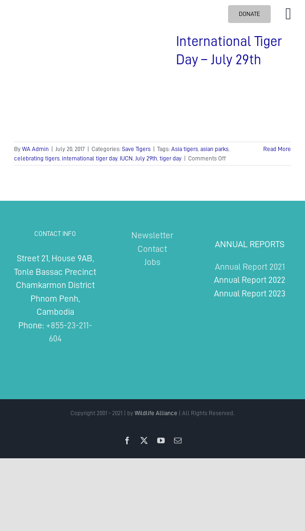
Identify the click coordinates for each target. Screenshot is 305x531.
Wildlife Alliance (156, 413)
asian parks (214, 149)
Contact (152, 248)
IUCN (126, 158)
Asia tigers (184, 149)
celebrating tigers (37, 158)
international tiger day (89, 158)
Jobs (152, 262)
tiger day (171, 158)
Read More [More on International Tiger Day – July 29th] (277, 149)
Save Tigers (136, 149)
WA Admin (35, 149)
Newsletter (152, 235)
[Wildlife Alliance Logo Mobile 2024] (37, 5)
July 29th (146, 158)
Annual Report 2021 (250, 266)
